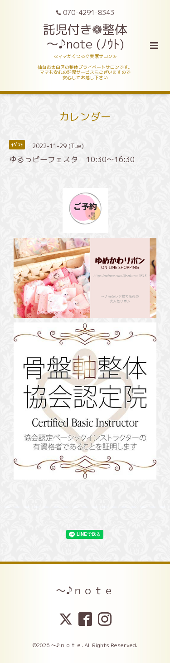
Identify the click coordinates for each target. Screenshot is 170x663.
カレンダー (85, 117)
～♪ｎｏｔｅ (85, 590)
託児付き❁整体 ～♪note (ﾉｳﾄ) (85, 37)
